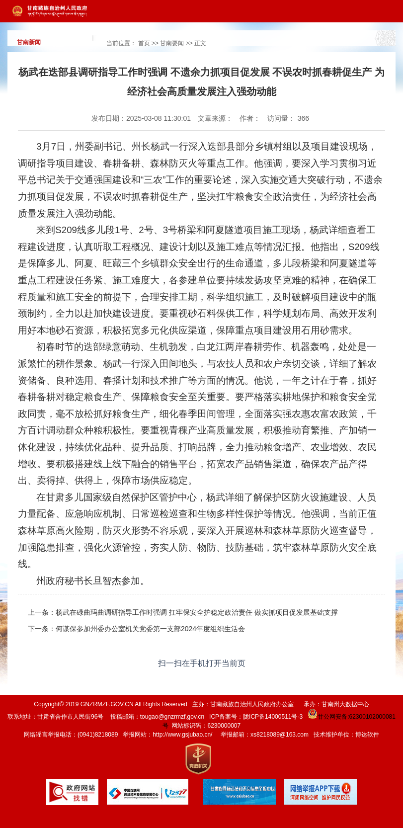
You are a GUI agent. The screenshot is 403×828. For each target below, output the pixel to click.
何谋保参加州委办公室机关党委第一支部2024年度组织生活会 (150, 629)
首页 (144, 43)
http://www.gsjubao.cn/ (182, 734)
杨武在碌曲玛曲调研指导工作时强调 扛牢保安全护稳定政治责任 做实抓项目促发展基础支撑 (197, 612)
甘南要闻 (172, 43)
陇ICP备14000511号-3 (273, 716)
